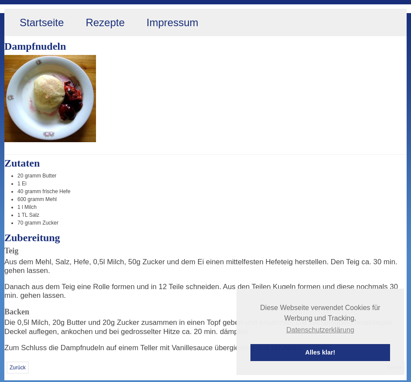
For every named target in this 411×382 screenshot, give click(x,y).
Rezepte (105, 22)
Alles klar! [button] (320, 352)
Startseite (42, 22)
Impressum (173, 22)
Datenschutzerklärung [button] (320, 330)
